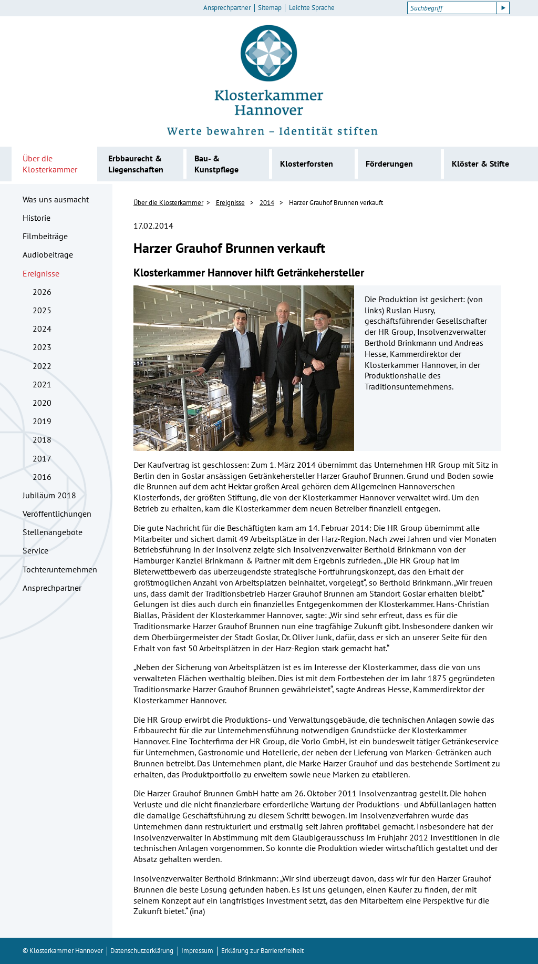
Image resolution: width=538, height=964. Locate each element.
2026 (42, 291)
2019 (42, 421)
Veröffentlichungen (57, 513)
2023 (42, 347)
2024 (42, 328)
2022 (42, 366)
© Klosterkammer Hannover (63, 950)
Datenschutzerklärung (141, 950)
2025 (42, 310)
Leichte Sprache (312, 8)
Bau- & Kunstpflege (216, 164)
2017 (42, 458)
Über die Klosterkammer (50, 164)
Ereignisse (41, 273)
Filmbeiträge (45, 236)
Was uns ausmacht (56, 199)
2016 (42, 476)
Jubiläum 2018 (49, 495)
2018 (42, 439)
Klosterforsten (306, 163)
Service (35, 550)
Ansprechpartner (227, 8)
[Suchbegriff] (452, 8)
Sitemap (270, 8)
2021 (42, 384)
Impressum (197, 950)
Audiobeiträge (48, 254)
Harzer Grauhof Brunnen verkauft (336, 202)
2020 (42, 402)
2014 (267, 202)
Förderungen (389, 163)
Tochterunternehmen (60, 569)
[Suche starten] (503, 8)
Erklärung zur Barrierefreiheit (262, 950)
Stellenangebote (52, 532)
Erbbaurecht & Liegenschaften (135, 164)
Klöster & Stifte (480, 163)
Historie (36, 217)
